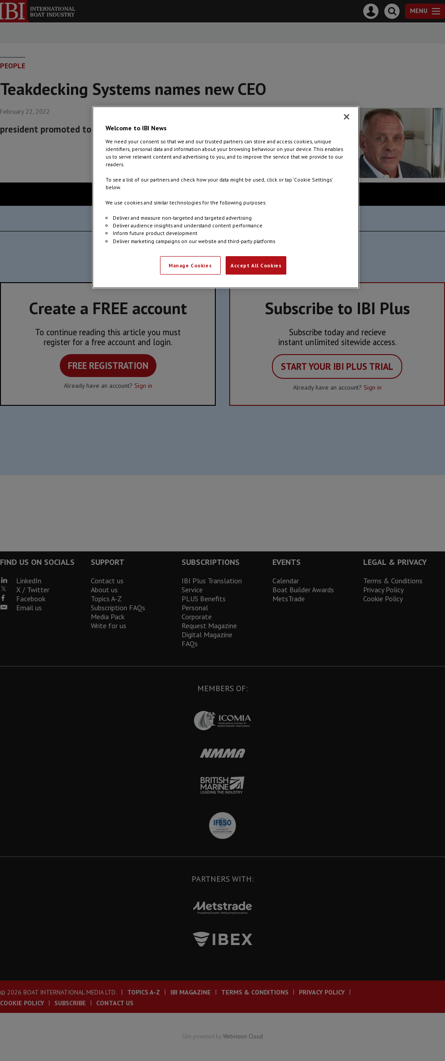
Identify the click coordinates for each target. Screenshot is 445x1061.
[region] (225, 197)
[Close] (346, 117)
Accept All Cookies (256, 265)
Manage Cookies (190, 265)
